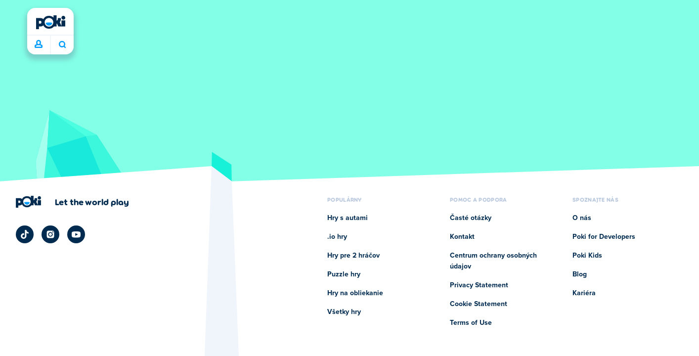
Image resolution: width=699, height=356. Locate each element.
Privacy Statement (479, 285)
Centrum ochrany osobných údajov (493, 261)
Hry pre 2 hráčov (353, 255)
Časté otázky (470, 218)
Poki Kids (587, 255)
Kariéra (584, 293)
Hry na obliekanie (355, 293)
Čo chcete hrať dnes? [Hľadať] (62, 44)
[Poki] (50, 22)
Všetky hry (344, 312)
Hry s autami (347, 218)
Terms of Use (471, 322)
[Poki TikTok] (25, 234)
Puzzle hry (343, 274)
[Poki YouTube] (76, 234)
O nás (581, 218)
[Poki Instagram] (50, 234)
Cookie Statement (478, 304)
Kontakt (462, 236)
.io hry (337, 236)
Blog (579, 274)
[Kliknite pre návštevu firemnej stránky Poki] (72, 202)
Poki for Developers (603, 236)
